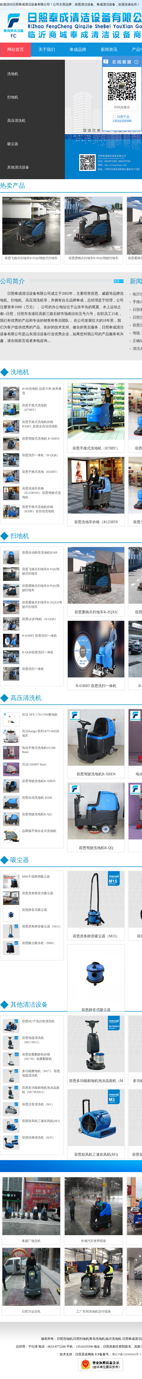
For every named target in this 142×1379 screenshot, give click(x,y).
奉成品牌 (78, 49)
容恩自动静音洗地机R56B (39, 552)
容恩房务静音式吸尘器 (37, 893)
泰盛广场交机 (31, 1241)
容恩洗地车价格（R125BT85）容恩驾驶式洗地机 (41, 493)
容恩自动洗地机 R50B (37, 797)
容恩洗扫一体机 (33, 669)
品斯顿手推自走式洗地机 (39, 831)
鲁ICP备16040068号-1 (126, 1354)
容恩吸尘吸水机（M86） (39, 943)
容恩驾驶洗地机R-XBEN (39, 781)
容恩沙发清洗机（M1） (38, 1104)
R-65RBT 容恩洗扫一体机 (39, 635)
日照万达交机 (31, 1311)
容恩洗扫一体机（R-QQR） (41, 455)
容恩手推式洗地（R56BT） (40, 472)
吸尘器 (12, 144)
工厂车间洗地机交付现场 (93, 1311)
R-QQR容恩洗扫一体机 (37, 652)
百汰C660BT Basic (34, 764)
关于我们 (46, 49)
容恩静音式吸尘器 (34, 910)
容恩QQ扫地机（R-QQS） (40, 619)
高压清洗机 (16, 121)
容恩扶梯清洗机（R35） (38, 1137)
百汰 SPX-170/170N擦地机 (40, 714)
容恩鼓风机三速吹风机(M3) (41, 1121)
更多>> (119, 281)
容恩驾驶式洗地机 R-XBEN (40, 438)
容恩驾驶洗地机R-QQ (36, 814)
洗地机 (12, 74)
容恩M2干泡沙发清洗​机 (38, 1021)
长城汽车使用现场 (93, 1241)
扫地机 (12, 97)
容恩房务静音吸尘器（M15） (42, 926)
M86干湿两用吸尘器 (36, 876)
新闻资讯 (109, 49)
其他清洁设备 (18, 167)
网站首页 (15, 49)
